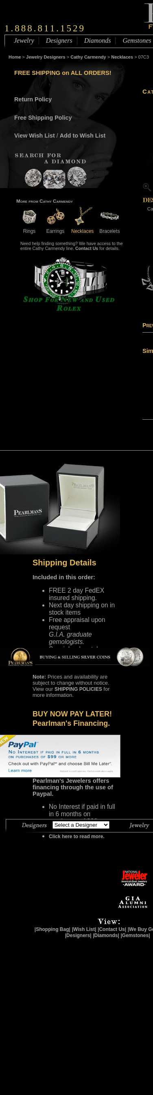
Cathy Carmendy (88, 57)
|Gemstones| (135, 935)
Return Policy (33, 99)
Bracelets (109, 228)
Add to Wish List (83, 135)
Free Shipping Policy (43, 117)
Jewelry (24, 40)
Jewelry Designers (46, 57)
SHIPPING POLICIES (78, 689)
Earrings (55, 228)
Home (15, 57)
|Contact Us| (112, 929)
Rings (29, 228)
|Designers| (78, 935)
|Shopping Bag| (52, 929)
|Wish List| (84, 929)
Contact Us (86, 248)
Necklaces (122, 57)
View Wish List (34, 135)
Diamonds (97, 40)
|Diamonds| (106, 935)
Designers (59, 40)
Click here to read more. (77, 836)
